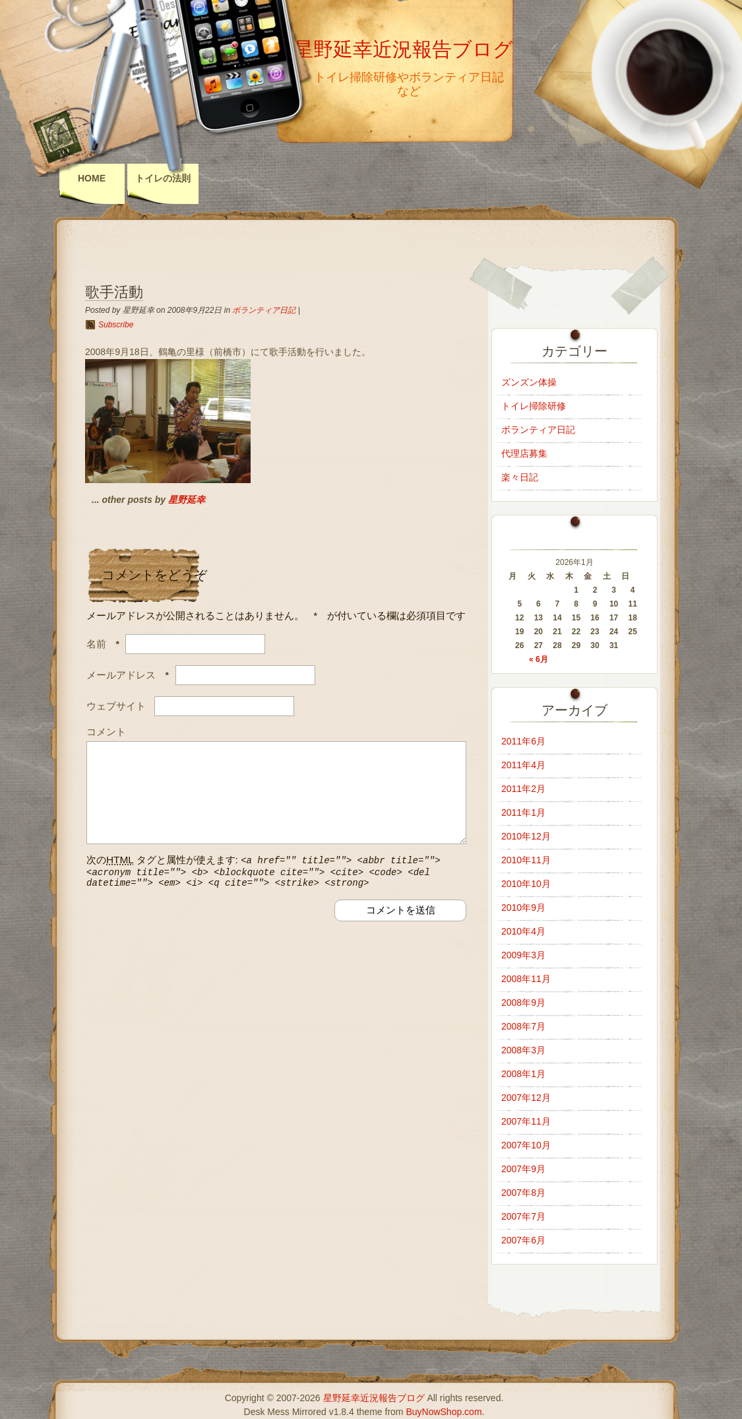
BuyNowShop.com (443, 1411)
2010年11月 (526, 860)
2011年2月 (523, 788)
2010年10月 (526, 883)
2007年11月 (526, 1121)
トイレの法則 (163, 178)
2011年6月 (523, 741)
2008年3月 (523, 1050)
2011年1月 (523, 812)
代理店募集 (524, 453)
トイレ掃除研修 (533, 406)
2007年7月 (523, 1216)
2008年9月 (523, 1002)
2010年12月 (526, 836)
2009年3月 (523, 955)
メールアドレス (121, 674)
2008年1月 (523, 1074)
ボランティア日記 (263, 310)
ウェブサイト (116, 705)
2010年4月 (523, 931)
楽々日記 (519, 477)
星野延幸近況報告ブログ (403, 49)
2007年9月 (523, 1169)
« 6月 (538, 659)
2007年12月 (526, 1097)
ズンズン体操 (529, 382)
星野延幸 (186, 499)
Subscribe (115, 324)
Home (92, 178)
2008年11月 (526, 979)
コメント (106, 731)
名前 (96, 643)
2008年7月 (523, 1026)
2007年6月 (523, 1240)
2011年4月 (523, 765)
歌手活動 (114, 292)
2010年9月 (523, 907)
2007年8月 (523, 1192)
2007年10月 (526, 1145)
